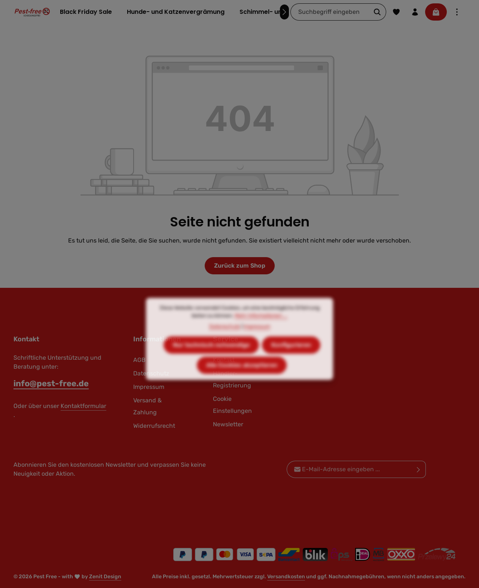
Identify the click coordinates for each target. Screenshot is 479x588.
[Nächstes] (284, 11)
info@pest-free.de (51, 383)
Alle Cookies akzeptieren (241, 378)
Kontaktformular (83, 405)
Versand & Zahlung (147, 406)
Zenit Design (105, 576)
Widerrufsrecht (154, 425)
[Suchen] (377, 12)
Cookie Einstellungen (232, 404)
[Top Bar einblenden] (457, 12)
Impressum (257, 339)
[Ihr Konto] (415, 12)
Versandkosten (286, 576)
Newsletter (228, 424)
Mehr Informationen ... (261, 329)
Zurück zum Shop (239, 265)
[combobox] (329, 12)
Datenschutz (224, 339)
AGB (139, 359)
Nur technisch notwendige (211, 358)
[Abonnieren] (418, 469)
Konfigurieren (291, 358)
